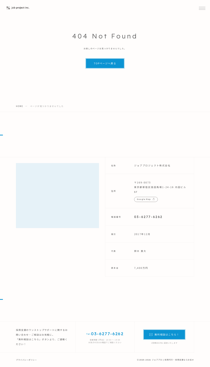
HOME (19, 106)
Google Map (144, 199)
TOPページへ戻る (105, 63)
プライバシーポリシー (26, 359)
